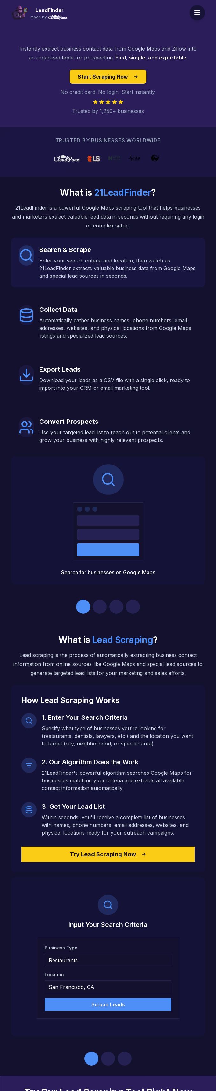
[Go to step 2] (100, 607)
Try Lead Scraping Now (108, 854)
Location (54, 974)
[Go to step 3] (116, 607)
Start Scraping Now (108, 76)
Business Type (61, 948)
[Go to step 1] (83, 607)
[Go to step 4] (133, 607)
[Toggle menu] (197, 12)
